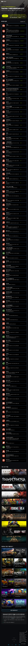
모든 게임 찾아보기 (14, 610)
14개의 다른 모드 (19, 16)
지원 (14, 641)
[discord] (8, 644)
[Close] (26, 631)
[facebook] (15, 644)
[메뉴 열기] (26, 1)
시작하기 (5, 16)
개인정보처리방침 (14, 639)
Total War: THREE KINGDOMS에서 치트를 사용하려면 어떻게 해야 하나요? (14, 620)
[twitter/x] (12, 645)
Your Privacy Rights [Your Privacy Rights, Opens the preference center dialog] (23, 643)
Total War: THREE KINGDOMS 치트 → (8, 6)
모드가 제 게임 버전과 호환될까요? (9, 622)
